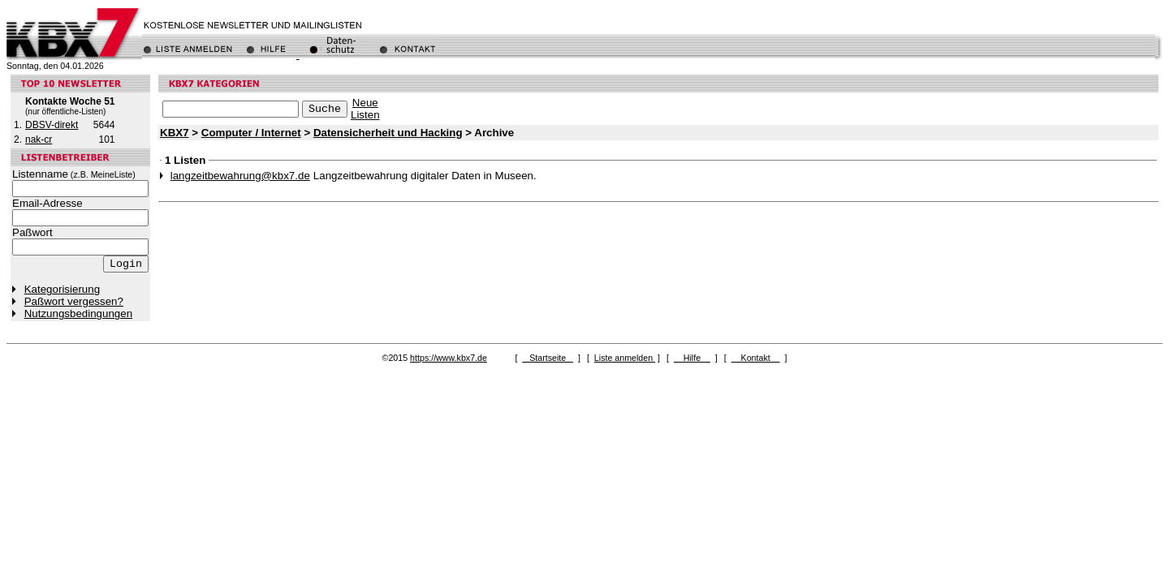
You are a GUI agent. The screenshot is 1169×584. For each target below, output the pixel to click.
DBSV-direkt (51, 125)
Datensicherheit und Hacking (388, 133)
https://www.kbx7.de (448, 358)
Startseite (547, 358)
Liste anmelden (624, 358)
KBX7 (174, 133)
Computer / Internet (251, 133)
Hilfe (692, 358)
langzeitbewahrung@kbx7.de (240, 176)
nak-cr (38, 139)
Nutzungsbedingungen (78, 313)
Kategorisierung (62, 289)
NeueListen (365, 109)
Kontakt (755, 358)
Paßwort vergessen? (73, 301)
